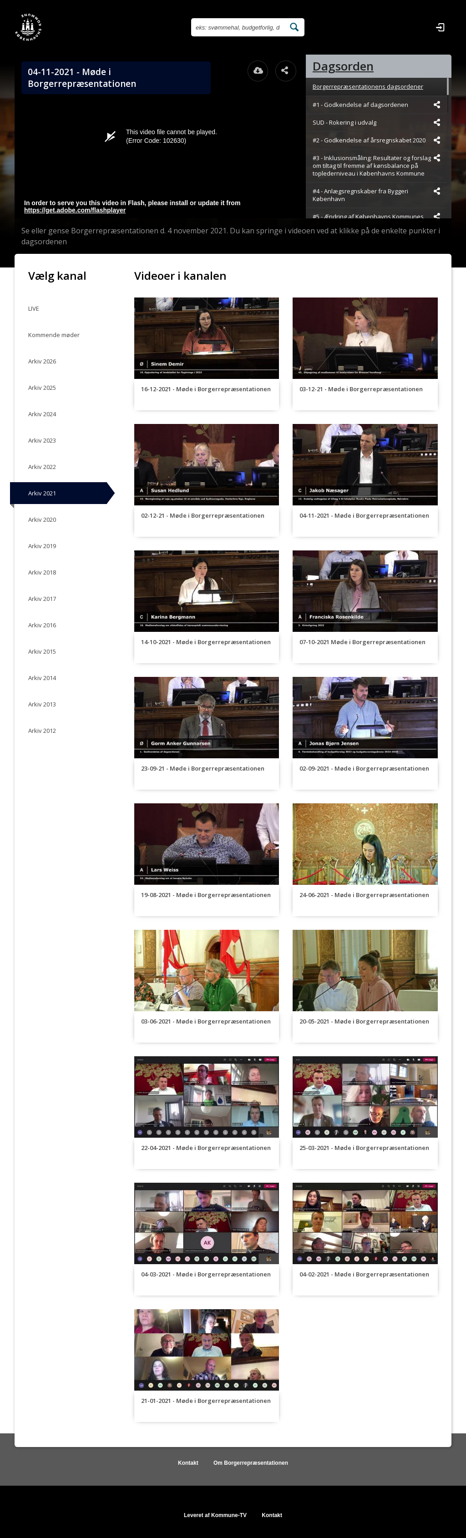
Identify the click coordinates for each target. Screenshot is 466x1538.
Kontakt (188, 1463)
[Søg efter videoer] (237, 27)
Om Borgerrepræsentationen (250, 1463)
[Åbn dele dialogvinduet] (285, 71)
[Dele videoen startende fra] (437, 104)
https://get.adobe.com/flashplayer (75, 210)
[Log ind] (440, 27)
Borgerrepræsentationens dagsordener (368, 86)
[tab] (378, 66)
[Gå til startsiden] (28, 27)
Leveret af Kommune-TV (215, 1515)
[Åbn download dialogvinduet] (258, 71)
